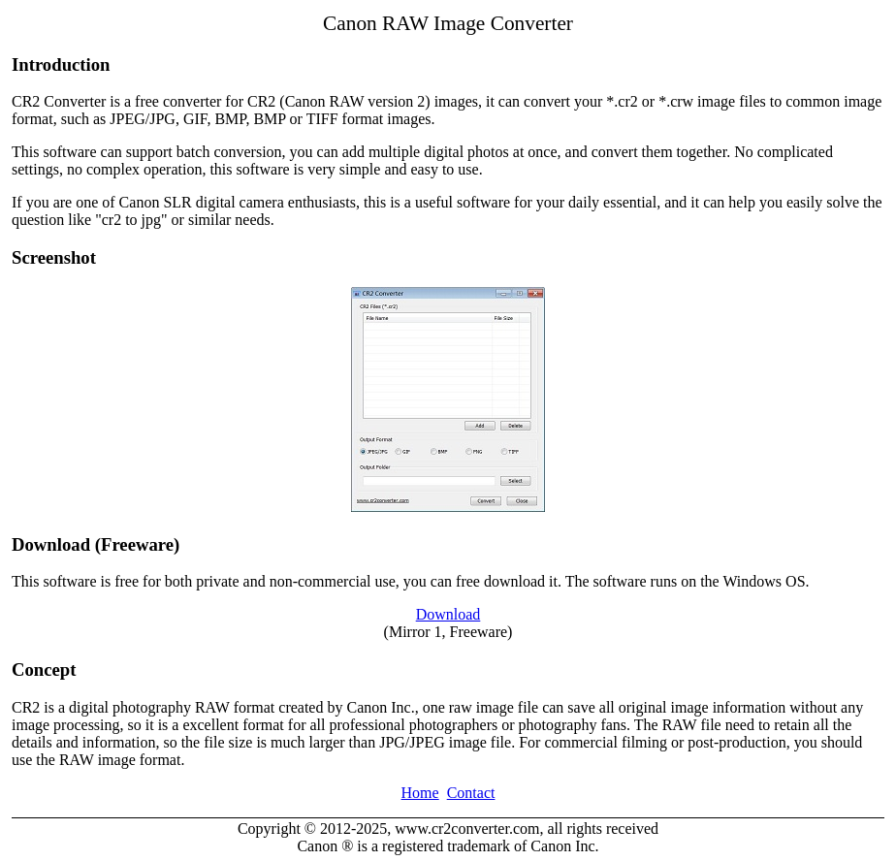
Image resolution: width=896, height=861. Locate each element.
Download (448, 614)
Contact (471, 792)
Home (420, 792)
